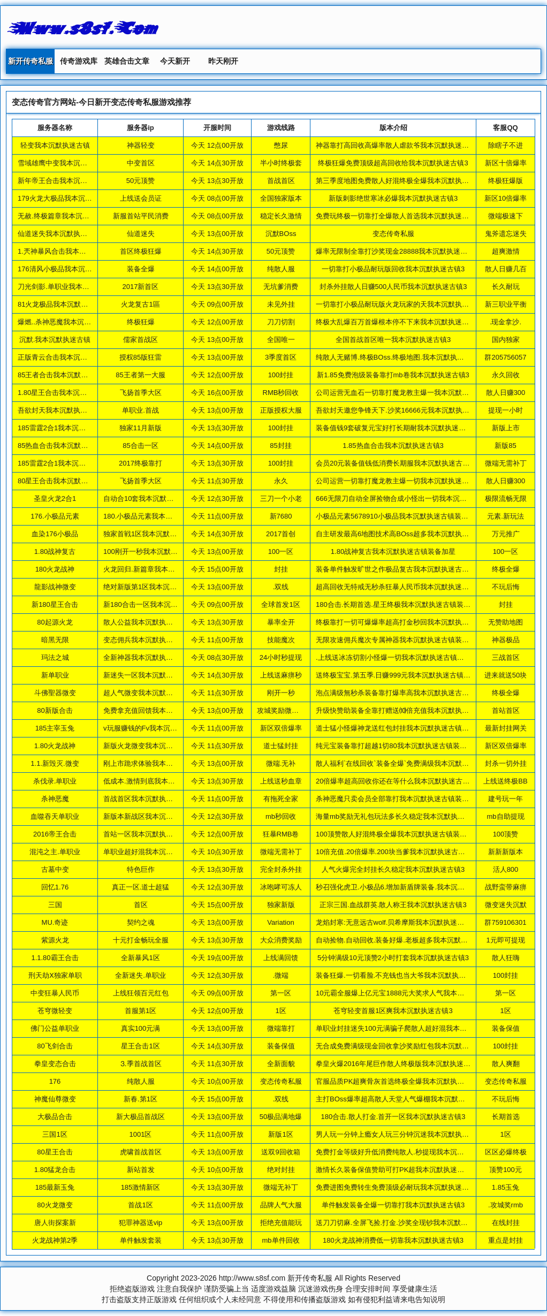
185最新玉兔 (55, 1187)
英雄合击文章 (126, 61)
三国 (55, 905)
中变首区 (141, 163)
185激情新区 (141, 1187)
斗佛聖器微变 (55, 693)
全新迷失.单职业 (140, 975)
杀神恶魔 (55, 799)
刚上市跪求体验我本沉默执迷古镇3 (157, 763)
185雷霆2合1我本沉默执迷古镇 (65, 428)
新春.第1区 (140, 1099)
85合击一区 (140, 446)
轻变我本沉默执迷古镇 (55, 145)
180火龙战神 (55, 569)
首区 (141, 905)
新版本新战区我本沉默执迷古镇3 (153, 816)
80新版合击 (54, 710)
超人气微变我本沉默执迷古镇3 (150, 693)
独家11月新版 (140, 428)
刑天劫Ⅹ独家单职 (55, 975)
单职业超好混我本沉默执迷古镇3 (153, 852)
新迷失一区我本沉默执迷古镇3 (150, 675)
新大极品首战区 (140, 1117)
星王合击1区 (140, 1046)
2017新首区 (141, 287)
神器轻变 (141, 145)
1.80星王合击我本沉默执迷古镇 (66, 393)
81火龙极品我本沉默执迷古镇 (63, 304)
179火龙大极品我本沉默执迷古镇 (69, 198)
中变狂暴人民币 (55, 993)
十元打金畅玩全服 (141, 940)
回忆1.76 (55, 887)
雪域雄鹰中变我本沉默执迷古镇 (66, 163)
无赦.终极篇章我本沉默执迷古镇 (67, 216)
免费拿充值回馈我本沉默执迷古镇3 (157, 710)
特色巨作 (141, 869)
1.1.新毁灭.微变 (55, 763)
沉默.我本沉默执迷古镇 (55, 340)
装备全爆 (141, 269)
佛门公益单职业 (55, 1028)
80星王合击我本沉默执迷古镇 (63, 481)
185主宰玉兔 (55, 728)
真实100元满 (141, 1028)
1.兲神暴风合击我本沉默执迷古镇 (69, 251)
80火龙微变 (54, 1205)
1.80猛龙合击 (54, 1170)
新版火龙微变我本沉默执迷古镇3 (153, 746)
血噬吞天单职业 (55, 816)
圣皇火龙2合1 (55, 499)
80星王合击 (54, 1152)
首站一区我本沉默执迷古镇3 (147, 834)
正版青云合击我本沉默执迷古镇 (66, 357)
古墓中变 (55, 869)
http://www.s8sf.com (252, 1278)
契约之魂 (141, 922)
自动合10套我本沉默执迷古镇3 (151, 499)
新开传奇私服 (30, 61)
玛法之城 (55, 657)
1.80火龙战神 (54, 746)
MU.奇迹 (55, 922)
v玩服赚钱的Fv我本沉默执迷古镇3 (156, 728)
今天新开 (175, 61)
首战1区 (140, 1205)
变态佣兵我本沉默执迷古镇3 (147, 640)
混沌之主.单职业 (54, 852)
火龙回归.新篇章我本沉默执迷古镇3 (158, 569)
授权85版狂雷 (140, 357)
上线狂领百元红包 (141, 993)
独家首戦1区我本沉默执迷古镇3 (152, 534)
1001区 (141, 1134)
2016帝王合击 (55, 834)
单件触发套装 (141, 1240)
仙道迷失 (141, 234)
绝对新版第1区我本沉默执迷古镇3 (155, 587)
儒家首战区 (140, 340)
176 (55, 1081)
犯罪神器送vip (141, 1223)
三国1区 (54, 1134)
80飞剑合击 (54, 1046)
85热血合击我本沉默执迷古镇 (63, 446)
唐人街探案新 (55, 1223)
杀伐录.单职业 (55, 781)
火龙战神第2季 (55, 1240)
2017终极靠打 (140, 463)
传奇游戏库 (78, 61)
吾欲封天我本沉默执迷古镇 (59, 410)
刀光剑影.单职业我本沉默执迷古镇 (71, 287)
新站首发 (141, 1170)
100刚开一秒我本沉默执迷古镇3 (152, 551)
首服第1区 (140, 1011)
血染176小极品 (55, 534)
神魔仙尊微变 (55, 1099)
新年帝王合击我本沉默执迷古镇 (66, 181)
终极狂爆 (141, 322)
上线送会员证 (141, 198)
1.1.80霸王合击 (54, 958)
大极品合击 (54, 1117)
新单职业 (55, 675)
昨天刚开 (223, 61)
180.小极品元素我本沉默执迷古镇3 (157, 516)
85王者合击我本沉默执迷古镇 (63, 375)
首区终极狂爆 (141, 251)
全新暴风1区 (140, 958)
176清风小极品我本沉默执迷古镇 (69, 269)
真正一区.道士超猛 (141, 887)
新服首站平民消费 (141, 216)
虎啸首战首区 (141, 1152)
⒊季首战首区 (141, 1064)
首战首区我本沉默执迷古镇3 (147, 799)
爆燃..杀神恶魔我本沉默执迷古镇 (68, 322)
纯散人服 (141, 1081)
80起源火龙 (54, 622)
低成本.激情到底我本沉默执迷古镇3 (158, 781)
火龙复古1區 (140, 304)
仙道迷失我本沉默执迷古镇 (59, 234)
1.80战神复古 (54, 551)
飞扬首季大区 (141, 393)
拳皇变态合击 (55, 1064)
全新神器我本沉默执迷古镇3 (147, 657)
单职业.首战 (140, 410)
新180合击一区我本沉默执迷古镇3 (156, 604)
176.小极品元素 (55, 516)
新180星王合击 (55, 604)
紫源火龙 (55, 940)
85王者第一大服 (140, 375)
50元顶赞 (140, 181)
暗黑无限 (55, 640)
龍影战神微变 (55, 587)
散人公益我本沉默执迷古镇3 (147, 622)
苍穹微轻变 (54, 1011)
